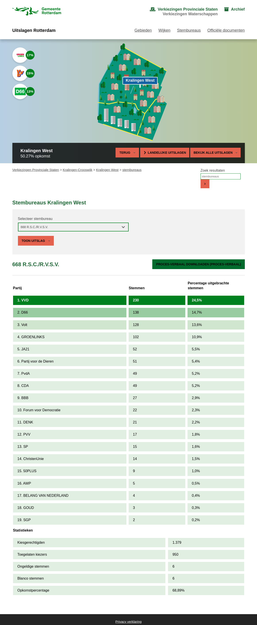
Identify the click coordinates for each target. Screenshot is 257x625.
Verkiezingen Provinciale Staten (35, 170)
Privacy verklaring (128, 621)
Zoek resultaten (213, 170)
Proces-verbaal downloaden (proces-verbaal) (198, 264)
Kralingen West (107, 170)
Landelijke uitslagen (167, 152)
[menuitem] (179, 11)
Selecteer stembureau (35, 219)
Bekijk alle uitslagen (215, 152)
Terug (124, 152)
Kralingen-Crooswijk (77, 170)
